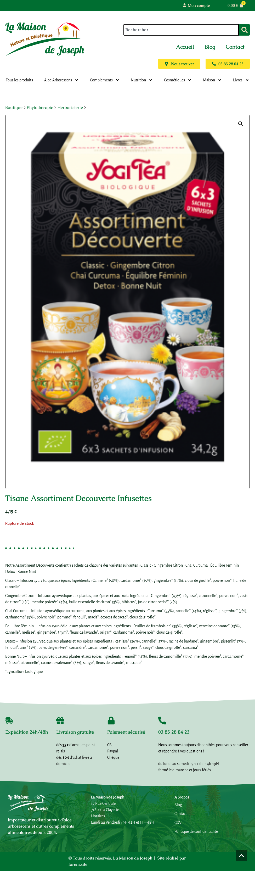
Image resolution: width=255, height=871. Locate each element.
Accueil (185, 46)
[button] (240, 124)
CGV (178, 822)
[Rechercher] (244, 30)
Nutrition (142, 80)
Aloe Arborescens (61, 80)
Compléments (105, 80)
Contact (235, 46)
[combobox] (181, 30)
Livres (241, 80)
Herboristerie (70, 107)
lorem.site (78, 864)
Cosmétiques (178, 80)
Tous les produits (19, 80)
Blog (210, 46)
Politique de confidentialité (196, 831)
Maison (212, 80)
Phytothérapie (40, 107)
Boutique (13, 107)
